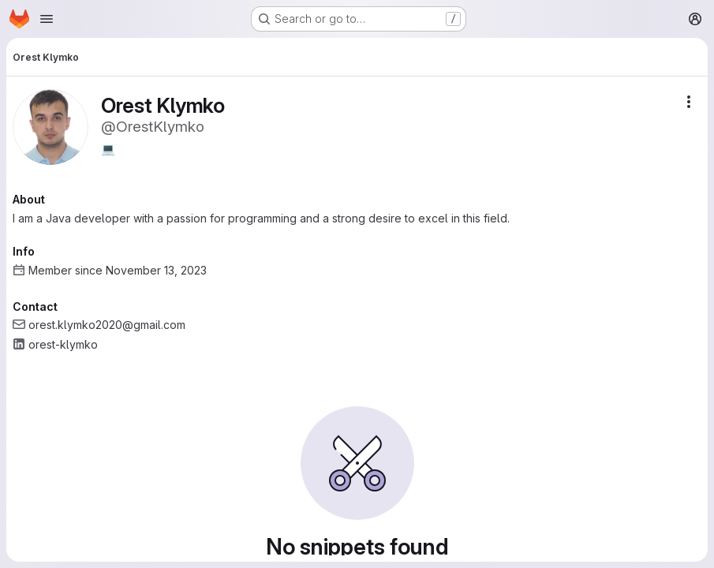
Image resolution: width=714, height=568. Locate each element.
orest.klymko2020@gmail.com (106, 324)
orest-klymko (63, 344)
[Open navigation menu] (46, 19)
